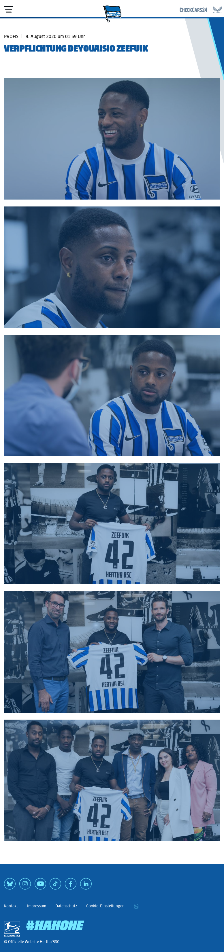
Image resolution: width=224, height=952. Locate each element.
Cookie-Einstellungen (105, 906)
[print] (136, 906)
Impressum (36, 906)
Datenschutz (66, 906)
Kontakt (11, 906)
